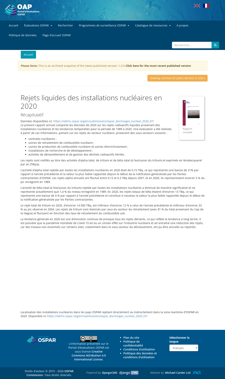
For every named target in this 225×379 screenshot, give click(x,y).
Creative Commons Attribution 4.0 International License (89, 355)
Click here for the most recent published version (158, 66)
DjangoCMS (109, 372)
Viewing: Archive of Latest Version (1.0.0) (177, 78)
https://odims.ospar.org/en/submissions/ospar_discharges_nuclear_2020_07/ (103, 121)
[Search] (192, 45)
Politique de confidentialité (133, 343)
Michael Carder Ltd (178, 372)
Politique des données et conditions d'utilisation (140, 355)
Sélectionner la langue (179, 339)
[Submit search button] (215, 45)
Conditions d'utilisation (139, 349)
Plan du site (131, 337)
